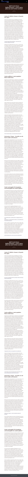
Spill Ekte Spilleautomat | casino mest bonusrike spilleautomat (13, 235)
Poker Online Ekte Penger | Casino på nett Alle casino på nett (12, 133)
